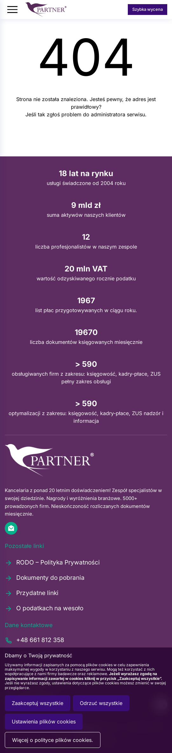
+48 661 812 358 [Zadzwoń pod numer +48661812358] (34, 640)
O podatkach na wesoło (44, 608)
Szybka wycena (147, 9)
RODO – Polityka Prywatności (52, 562)
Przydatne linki (31, 593)
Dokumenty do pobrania (45, 578)
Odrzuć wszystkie (101, 703)
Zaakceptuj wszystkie (37, 703)
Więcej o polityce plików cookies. (52, 740)
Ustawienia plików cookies (44, 721)
